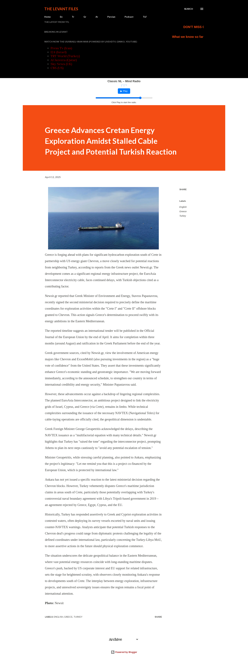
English (183, 207)
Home (47, 16)
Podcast (129, 16)
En (61, 16)
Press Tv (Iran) (61, 48)
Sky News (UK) (61, 64)
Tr (73, 16)
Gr (85, 16)
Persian (111, 16)
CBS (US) (57, 68)
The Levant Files (61, 8)
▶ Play (123, 91)
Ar (97, 16)
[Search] (188, 9)
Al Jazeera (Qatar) (64, 60)
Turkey (182, 216)
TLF (145, 16)
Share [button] (183, 189)
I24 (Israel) (59, 52)
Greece (183, 211)
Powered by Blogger (124, 652)
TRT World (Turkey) (65, 56)
